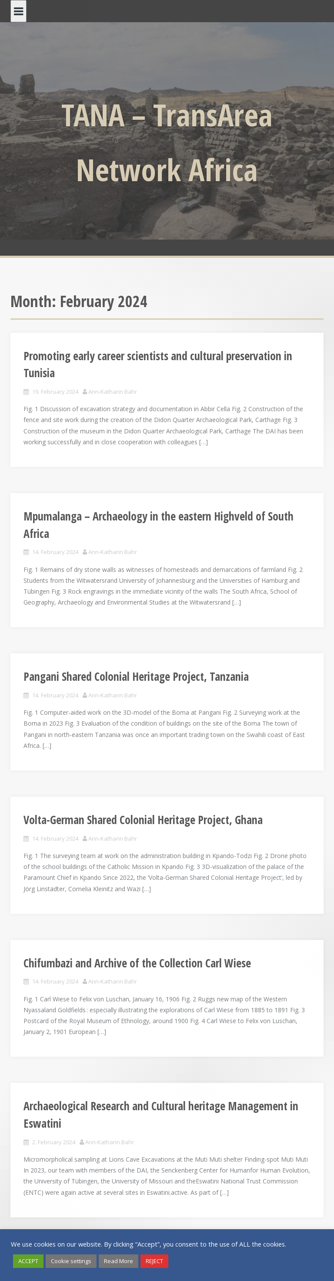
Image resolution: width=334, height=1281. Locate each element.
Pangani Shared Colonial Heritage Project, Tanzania (136, 676)
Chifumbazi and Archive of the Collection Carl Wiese (137, 963)
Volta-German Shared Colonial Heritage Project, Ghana (143, 820)
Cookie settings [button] (71, 1261)
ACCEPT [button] (28, 1261)
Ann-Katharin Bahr (112, 391)
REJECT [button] (154, 1261)
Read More (118, 1261)
